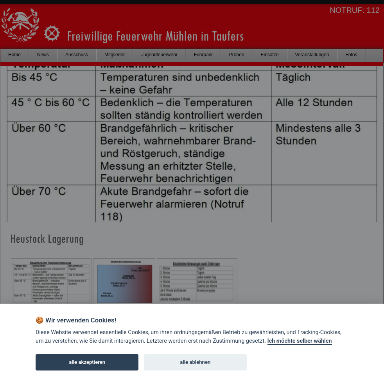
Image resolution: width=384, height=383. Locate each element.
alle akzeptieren (87, 362)
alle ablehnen (195, 362)
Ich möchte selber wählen (299, 341)
